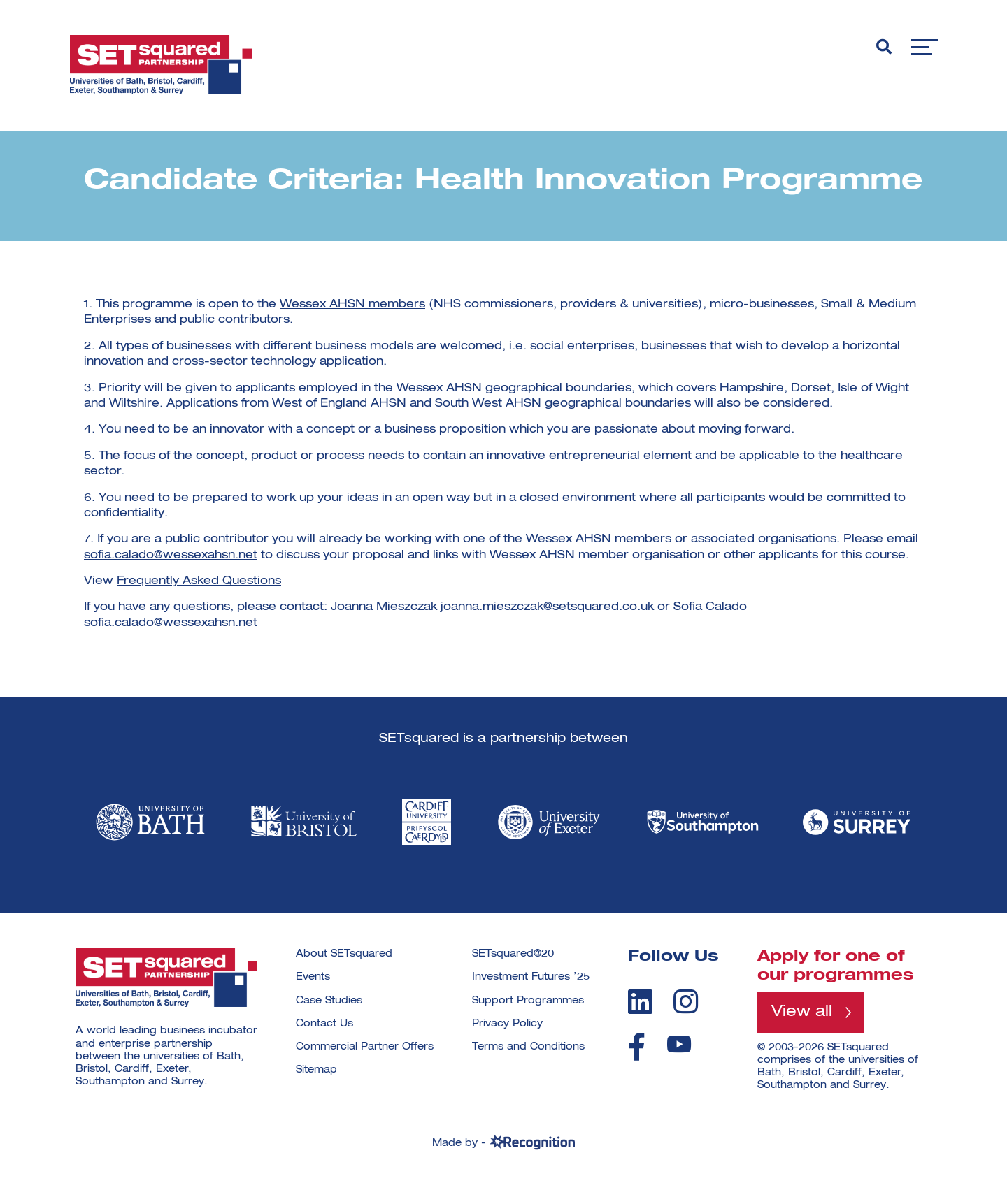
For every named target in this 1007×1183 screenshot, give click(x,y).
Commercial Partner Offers (365, 1047)
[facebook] (636, 1047)
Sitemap (316, 1070)
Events (313, 977)
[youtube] (679, 1044)
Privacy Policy (507, 1024)
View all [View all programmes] (801, 1011)
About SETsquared (344, 954)
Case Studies (329, 1001)
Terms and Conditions (528, 1047)
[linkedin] (640, 1001)
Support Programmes (528, 1001)
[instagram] (685, 1001)
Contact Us (324, 1024)
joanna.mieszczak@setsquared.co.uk (547, 607)
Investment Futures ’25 (531, 977)
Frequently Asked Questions (199, 581)
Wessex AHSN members (352, 304)
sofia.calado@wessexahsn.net (170, 555)
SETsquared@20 (513, 954)
